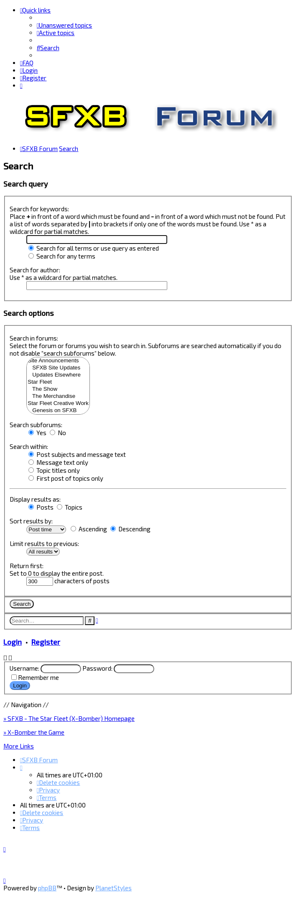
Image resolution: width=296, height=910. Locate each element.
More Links (18, 745)
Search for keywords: (39, 208)
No (58, 432)
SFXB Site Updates (58, 367)
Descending (130, 528)
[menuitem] (64, 25)
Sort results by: (31, 520)
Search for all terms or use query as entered (93, 247)
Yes (37, 432)
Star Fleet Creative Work (58, 403)
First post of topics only (65, 478)
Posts (41, 506)
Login (12, 641)
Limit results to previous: (44, 543)
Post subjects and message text (77, 454)
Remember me (38, 677)
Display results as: (35, 498)
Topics (69, 506)
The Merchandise (58, 396)
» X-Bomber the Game (33, 732)
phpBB (47, 888)
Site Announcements (58, 360)
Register (45, 641)
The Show (58, 388)
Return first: (26, 565)
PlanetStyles (113, 888)
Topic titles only (54, 470)
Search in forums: (34, 337)
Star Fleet (58, 381)
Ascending (89, 528)
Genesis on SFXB (58, 410)
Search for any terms (61, 255)
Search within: (29, 446)
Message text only (58, 462)
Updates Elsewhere (58, 374)
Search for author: (35, 269)
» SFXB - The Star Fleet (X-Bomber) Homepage (69, 718)
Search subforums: (36, 424)
